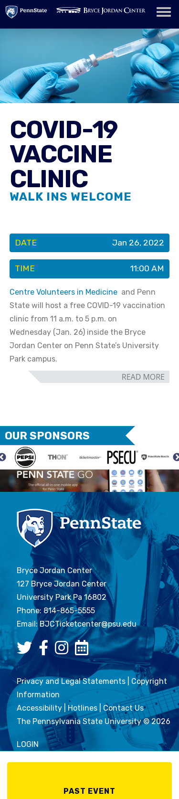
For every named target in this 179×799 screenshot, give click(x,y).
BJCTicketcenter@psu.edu (88, 624)
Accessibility (39, 708)
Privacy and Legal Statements (71, 681)
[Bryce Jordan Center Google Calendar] (84, 650)
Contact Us (123, 708)
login (28, 744)
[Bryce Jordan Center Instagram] (64, 650)
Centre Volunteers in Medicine (63, 292)
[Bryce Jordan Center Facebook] (46, 650)
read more (143, 377)
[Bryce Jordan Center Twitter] (27, 650)
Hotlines (82, 708)
